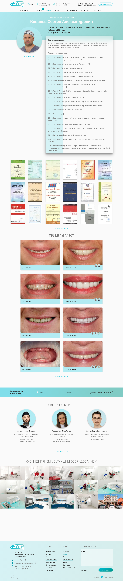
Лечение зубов (51, 557)
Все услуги (49, 570)
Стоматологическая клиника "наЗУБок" (17, 4)
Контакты (98, 10)
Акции (39, 10)
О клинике (85, 10)
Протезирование (51, 565)
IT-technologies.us (108, 577)
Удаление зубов (51, 559)
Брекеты (49, 568)
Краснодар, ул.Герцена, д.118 (25, 563)
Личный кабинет (69, 568)
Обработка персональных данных (19, 578)
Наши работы (71, 10)
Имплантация (50, 562)
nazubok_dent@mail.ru (23, 560)
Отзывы (58, 10)
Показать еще (61, 376)
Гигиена (48, 554)
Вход (31, 4)
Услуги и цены (26, 10)
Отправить (105, 570)
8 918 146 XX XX (87, 4)
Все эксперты (61, 451)
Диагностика (50, 551)
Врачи (48, 10)
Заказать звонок (106, 4)
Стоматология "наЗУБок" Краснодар (59, 17)
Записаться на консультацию (101, 392)
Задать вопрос (29, 56)
